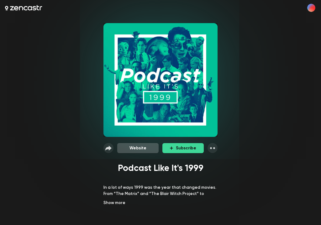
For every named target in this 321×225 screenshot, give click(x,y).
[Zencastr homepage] (23, 8)
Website (137, 148)
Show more (114, 202)
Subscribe (183, 148)
